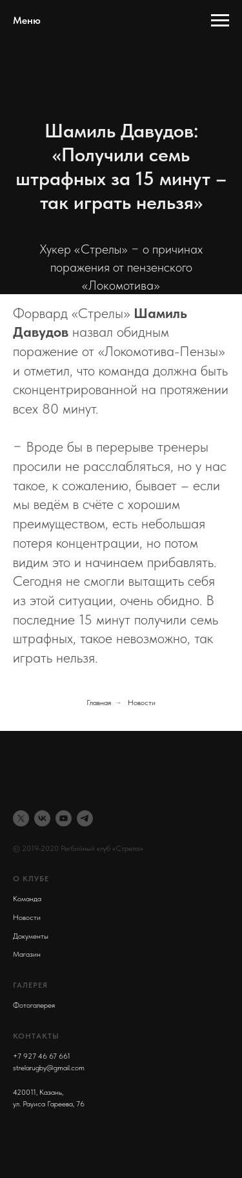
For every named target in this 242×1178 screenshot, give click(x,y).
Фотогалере (32, 1005)
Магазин (27, 954)
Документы (30, 936)
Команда (27, 898)
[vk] (42, 818)
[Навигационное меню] (220, 20)
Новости (142, 702)
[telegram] (85, 818)
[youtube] (63, 818)
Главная (98, 702)
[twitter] (21, 818)
